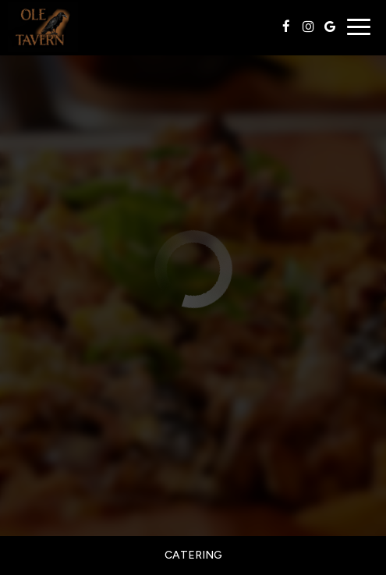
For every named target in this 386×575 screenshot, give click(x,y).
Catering (193, 555)
